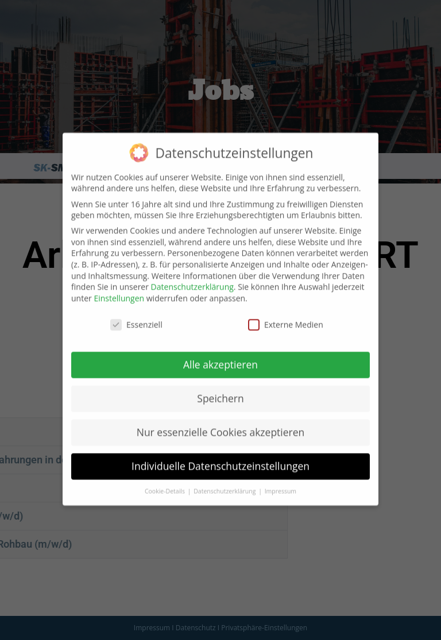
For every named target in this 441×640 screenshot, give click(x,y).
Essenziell (136, 312)
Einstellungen (119, 286)
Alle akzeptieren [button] (220, 353)
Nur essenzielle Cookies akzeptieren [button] (221, 420)
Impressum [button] (280, 479)
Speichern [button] (220, 386)
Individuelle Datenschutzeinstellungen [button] (220, 454)
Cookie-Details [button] (166, 479)
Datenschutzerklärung (192, 275)
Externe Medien (285, 312)
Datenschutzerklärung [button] (225, 479)
